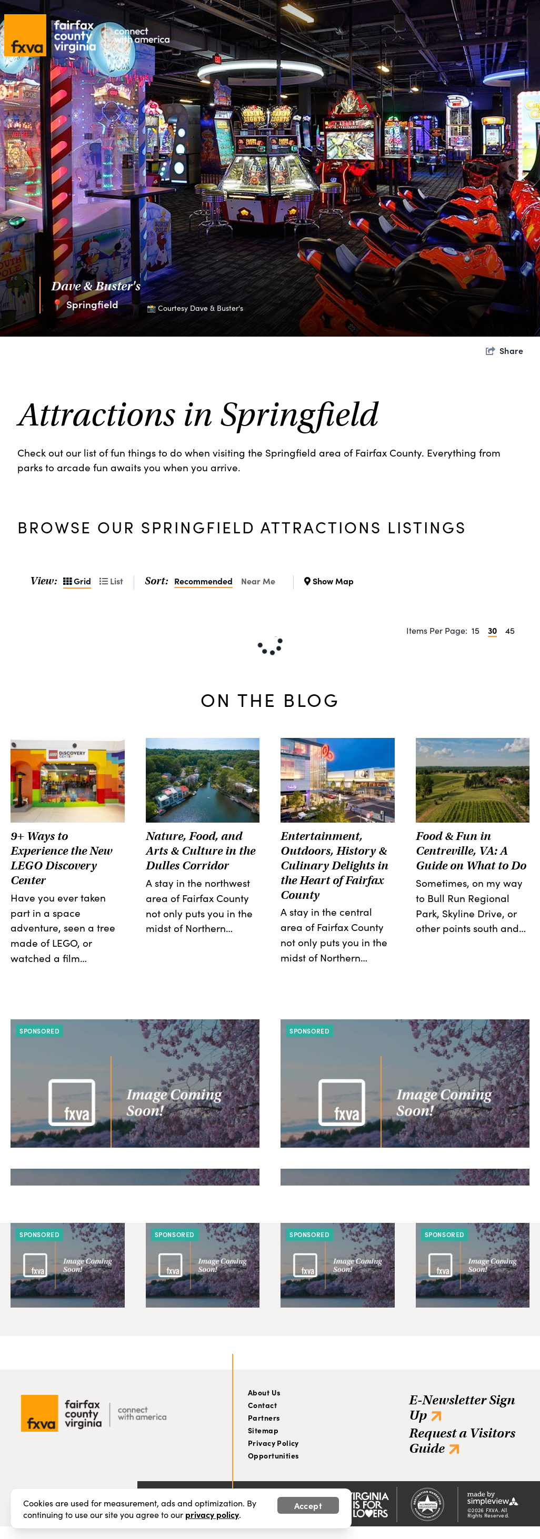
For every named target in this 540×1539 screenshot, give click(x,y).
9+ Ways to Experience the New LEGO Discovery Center (61, 858)
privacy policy (212, 1514)
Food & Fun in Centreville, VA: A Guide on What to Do (471, 851)
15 (475, 630)
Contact (262, 1405)
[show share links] (504, 350)
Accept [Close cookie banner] (308, 1505)
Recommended (203, 580)
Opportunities (273, 1455)
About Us (264, 1392)
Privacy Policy (273, 1442)
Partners (264, 1417)
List (111, 580)
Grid (77, 580)
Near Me (258, 580)
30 (492, 630)
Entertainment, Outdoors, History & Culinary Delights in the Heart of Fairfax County (334, 865)
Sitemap (263, 1430)
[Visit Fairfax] (93, 1410)
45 (510, 630)
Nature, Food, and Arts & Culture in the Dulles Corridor (200, 851)
